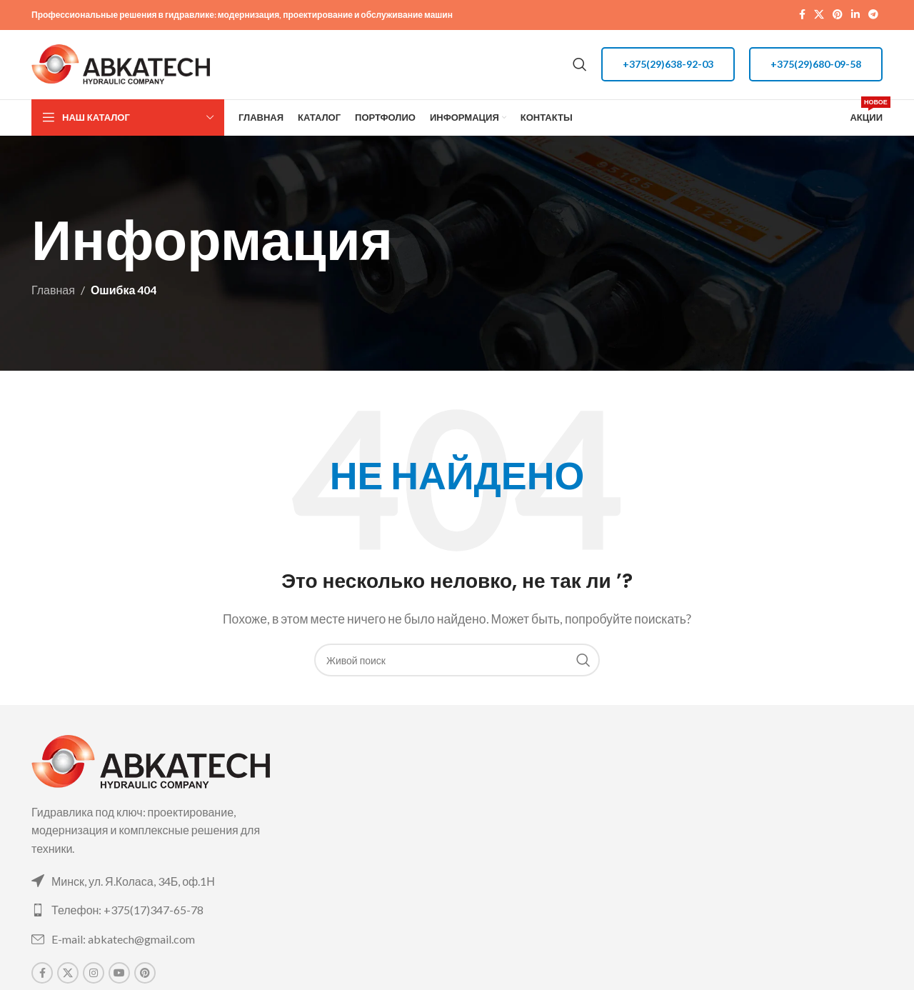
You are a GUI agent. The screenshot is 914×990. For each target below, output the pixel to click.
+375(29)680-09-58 (815, 67)
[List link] (166, 886)
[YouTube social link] (119, 978)
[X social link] (819, 15)
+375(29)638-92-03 (668, 67)
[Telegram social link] (873, 15)
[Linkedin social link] (855, 15)
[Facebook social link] (802, 15)
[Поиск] (580, 67)
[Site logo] (120, 65)
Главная (53, 295)
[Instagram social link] (93, 978)
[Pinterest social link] (837, 15)
